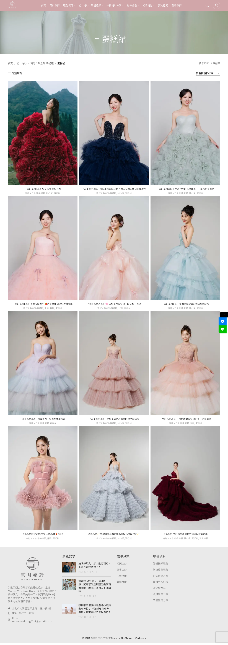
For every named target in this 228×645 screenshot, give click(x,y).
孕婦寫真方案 (160, 596)
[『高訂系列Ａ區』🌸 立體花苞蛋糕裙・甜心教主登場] (114, 251)
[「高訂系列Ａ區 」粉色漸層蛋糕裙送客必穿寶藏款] (186, 366)
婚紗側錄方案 (160, 577)
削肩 (193, 425)
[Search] (207, 8)
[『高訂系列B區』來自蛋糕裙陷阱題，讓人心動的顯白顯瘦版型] (114, 132)
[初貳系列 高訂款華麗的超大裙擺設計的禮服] (186, 481)
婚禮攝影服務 (160, 565)
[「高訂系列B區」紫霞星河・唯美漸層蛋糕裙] (42, 366)
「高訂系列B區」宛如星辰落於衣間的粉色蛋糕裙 (114, 420)
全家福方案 (159, 590)
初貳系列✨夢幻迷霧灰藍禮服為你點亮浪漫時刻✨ (114, 535)
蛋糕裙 (57, 191)
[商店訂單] (208, 73)
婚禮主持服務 (160, 583)
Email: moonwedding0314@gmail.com (32, 621)
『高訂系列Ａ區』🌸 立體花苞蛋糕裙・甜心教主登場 (114, 305)
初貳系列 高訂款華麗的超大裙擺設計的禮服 (186, 535)
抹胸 (52, 310)
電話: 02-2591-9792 (23, 615)
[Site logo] (15, 7)
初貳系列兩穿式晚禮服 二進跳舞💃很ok (42, 535)
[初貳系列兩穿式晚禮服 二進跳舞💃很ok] (42, 481)
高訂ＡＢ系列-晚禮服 (42, 63)
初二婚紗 (22, 63)
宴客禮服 (205, 540)
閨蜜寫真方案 (160, 602)
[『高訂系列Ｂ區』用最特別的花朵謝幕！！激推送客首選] (186, 132)
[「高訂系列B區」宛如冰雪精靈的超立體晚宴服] (186, 251)
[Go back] (97, 38)
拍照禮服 (122, 577)
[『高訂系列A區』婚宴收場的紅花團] (42, 132)
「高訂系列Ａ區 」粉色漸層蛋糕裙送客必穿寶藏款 (186, 420)
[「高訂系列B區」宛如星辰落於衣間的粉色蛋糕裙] (114, 366)
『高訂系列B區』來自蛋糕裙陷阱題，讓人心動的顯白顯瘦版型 (114, 188)
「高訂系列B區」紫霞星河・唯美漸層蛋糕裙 (42, 420)
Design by (128, 639)
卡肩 (46, 310)
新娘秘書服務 (160, 571)
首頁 (10, 63)
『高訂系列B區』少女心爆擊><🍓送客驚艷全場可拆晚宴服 (42, 305)
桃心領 (49, 191)
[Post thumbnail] (69, 569)
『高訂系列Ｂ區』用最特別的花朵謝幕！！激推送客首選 (186, 187)
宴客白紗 (122, 571)
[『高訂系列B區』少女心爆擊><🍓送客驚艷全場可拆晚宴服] (42, 251)
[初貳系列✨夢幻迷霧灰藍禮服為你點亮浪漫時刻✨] (114, 481)
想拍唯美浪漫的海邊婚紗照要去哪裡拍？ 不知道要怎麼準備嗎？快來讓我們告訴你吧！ (94, 610)
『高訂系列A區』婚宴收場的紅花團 (42, 187)
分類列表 (17, 73)
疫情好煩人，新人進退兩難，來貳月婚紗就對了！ (94, 566)
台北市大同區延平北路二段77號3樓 (31, 610)
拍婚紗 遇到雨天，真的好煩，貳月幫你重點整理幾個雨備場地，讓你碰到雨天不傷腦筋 (94, 588)
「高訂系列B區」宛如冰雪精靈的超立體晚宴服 (186, 305)
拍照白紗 (122, 565)
